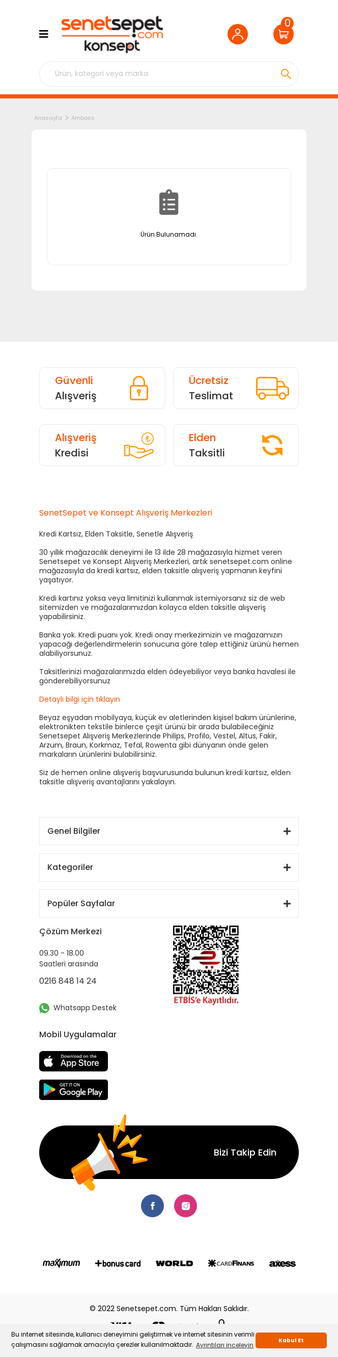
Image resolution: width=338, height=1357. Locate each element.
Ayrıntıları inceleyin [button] (225, 1345)
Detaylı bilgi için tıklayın (79, 699)
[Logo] (111, 34)
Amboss (83, 118)
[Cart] (286, 34)
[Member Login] (240, 34)
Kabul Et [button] (291, 1340)
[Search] (169, 74)
